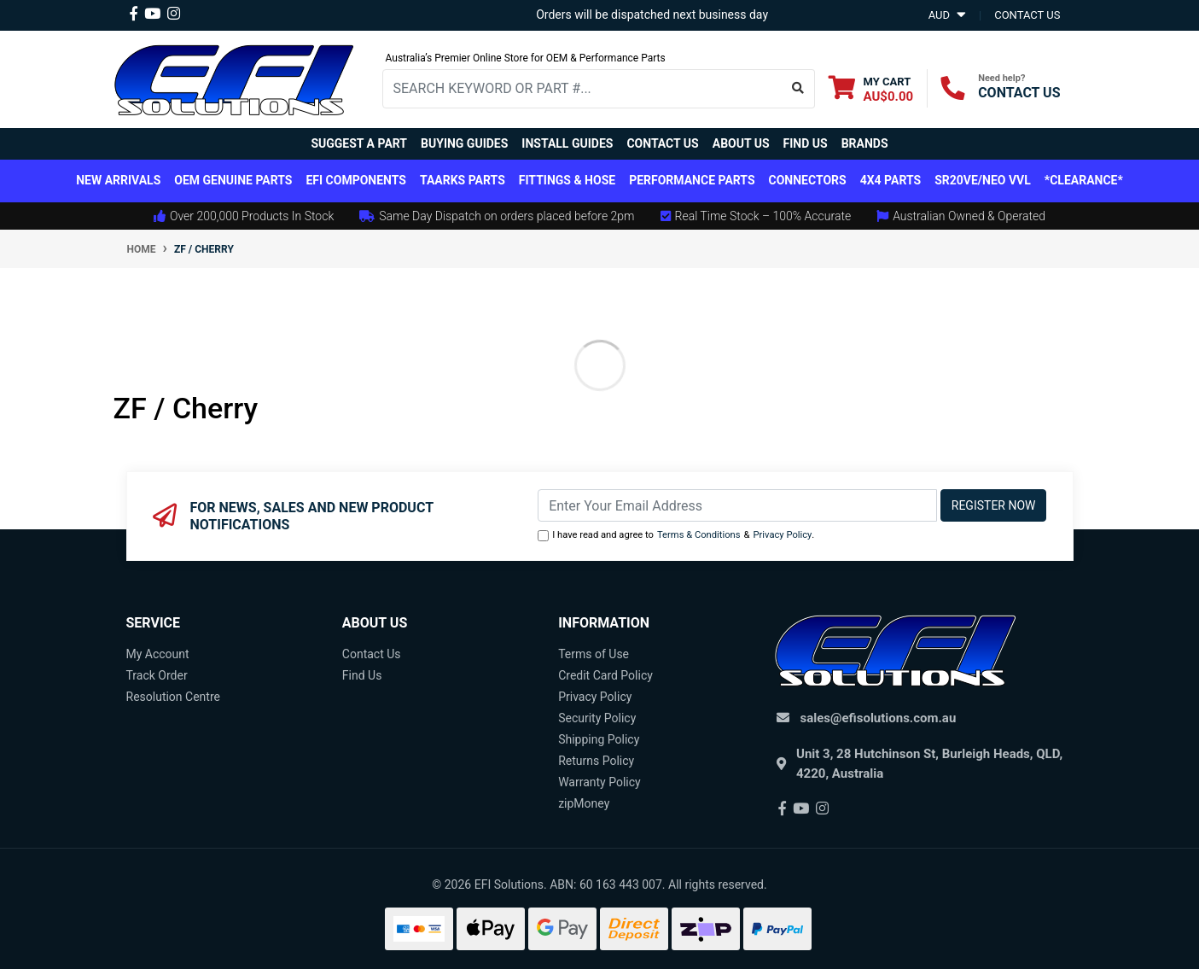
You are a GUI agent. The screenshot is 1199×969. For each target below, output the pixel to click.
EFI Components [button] (356, 180)
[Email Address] (737, 505)
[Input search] (582, 88)
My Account (157, 654)
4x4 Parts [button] (890, 180)
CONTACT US (1019, 93)
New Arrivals (118, 180)
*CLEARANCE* (1084, 180)
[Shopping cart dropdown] (871, 88)
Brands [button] (864, 143)
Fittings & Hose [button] (567, 180)
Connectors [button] (808, 180)
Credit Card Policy (605, 675)
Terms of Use (593, 654)
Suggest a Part (359, 143)
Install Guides (567, 143)
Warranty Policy (599, 782)
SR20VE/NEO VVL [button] (982, 180)
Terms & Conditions (699, 534)
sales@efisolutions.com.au (878, 718)
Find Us (805, 143)
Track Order (157, 675)
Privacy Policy (782, 534)
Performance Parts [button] (691, 180)
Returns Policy (596, 761)
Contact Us (662, 143)
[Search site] (798, 88)
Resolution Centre (173, 696)
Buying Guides (464, 143)
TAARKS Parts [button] (462, 180)
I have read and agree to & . (676, 535)
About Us (741, 143)
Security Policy (597, 718)
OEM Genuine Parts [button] (233, 180)
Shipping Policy (598, 739)
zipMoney (583, 803)
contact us (1027, 15)
